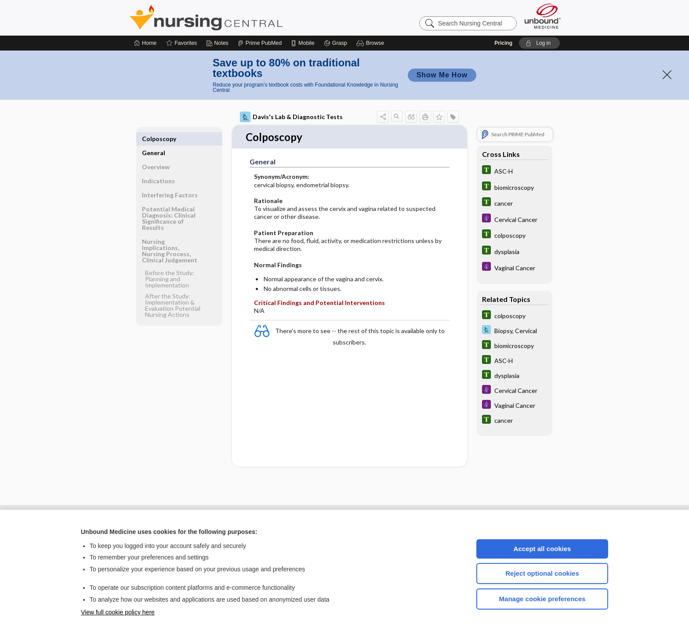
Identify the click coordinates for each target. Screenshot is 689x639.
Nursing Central (239, 17)
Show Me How (442, 75)
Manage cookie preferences (542, 599)
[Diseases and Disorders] (514, 219)
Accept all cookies (542, 548)
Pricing (503, 43)
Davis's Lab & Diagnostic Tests (291, 117)
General (153, 138)
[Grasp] (335, 43)
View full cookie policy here (118, 612)
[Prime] (260, 43)
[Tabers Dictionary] (514, 171)
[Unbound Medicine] (542, 16)
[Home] (145, 43)
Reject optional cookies (542, 573)
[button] (371, 43)
